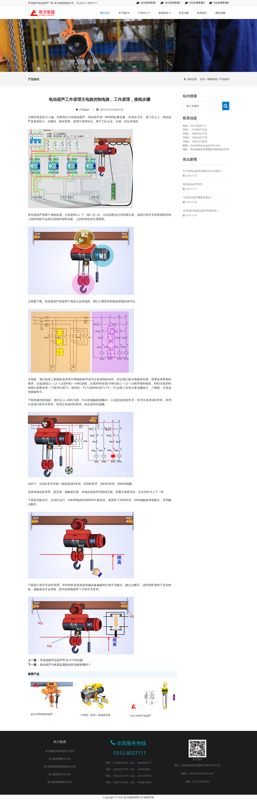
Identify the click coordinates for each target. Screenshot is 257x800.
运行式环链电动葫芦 (42, 714)
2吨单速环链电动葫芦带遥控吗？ (201, 219)
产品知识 (224, 79)
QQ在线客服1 (148, 2)
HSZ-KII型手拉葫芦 (140, 715)
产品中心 (144, 12)
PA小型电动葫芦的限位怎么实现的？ (203, 179)
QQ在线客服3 (197, 2)
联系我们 (202, 12)
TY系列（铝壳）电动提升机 (95, 715)
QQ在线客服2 (173, 2)
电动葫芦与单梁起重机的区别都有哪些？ (65, 665)
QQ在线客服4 (221, 2)
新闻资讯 (164, 12)
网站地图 (220, 12)
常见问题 (184, 12)
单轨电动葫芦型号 (193, 192)
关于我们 (124, 12)
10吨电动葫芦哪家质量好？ (198, 205)
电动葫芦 (79, 117)
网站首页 (105, 12)
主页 (202, 79)
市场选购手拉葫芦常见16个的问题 (61, 660)
